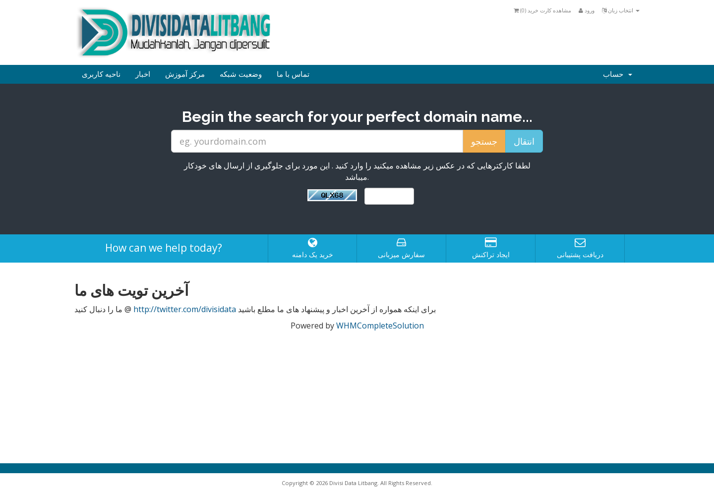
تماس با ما (293, 74)
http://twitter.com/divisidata (184, 309)
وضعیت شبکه (241, 74)
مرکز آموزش (185, 74)
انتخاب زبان (621, 10)
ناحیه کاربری (101, 74)
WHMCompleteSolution (380, 325)
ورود (587, 10)
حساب (617, 74)
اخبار (142, 74)
